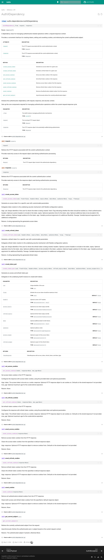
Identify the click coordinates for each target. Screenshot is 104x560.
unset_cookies (7, 91)
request (5, 46)
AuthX (27, 116)
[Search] (70, 2)
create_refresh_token (9, 70)
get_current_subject (9, 95)
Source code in (15, 136)
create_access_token (9, 66)
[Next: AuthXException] (94, 550)
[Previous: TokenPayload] (9, 550)
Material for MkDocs (12, 558)
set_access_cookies (9, 75)
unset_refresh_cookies (9, 87)
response (5, 53)
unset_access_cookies (9, 83)
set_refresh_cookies (9, 79)
